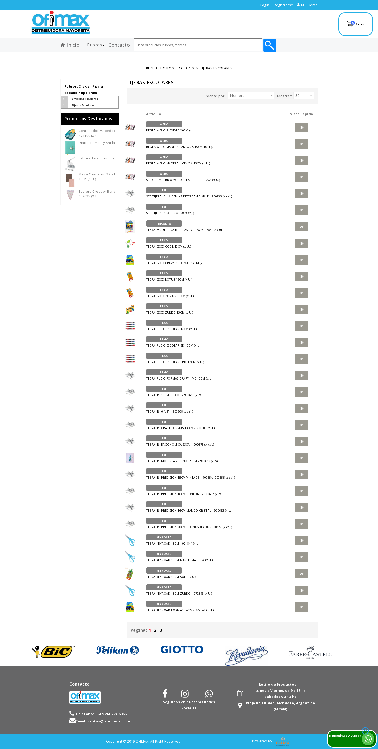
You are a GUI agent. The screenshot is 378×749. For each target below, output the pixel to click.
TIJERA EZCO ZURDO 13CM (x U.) (170, 309)
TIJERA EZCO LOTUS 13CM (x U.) (169, 276)
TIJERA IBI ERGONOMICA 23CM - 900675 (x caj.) (181, 441)
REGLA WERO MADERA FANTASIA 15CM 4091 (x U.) (184, 143)
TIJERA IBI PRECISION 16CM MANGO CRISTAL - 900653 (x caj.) (192, 507)
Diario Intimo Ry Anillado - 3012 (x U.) (109, 142)
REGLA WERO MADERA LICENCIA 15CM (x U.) (179, 160)
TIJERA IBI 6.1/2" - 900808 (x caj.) (170, 408)
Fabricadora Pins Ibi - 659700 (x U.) (107, 158)
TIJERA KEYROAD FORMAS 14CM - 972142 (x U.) (181, 606)
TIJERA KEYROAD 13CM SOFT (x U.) (171, 573)
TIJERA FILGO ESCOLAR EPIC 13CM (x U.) (175, 358)
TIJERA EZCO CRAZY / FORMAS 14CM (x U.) (177, 259)
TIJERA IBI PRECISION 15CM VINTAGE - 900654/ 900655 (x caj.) (192, 474)
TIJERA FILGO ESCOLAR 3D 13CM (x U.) (174, 342)
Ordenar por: (214, 96)
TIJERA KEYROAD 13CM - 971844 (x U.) (174, 540)
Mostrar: (284, 96)
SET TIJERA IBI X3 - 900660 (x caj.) (170, 209)
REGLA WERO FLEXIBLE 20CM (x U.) (171, 127)
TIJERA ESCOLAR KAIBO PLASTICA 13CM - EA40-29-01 (186, 226)
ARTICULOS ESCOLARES (175, 68)
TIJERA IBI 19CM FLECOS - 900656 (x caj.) (176, 391)
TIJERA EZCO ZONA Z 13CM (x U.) (170, 292)
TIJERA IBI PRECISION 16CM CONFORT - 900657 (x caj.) (187, 490)
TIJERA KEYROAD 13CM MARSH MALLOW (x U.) (180, 556)
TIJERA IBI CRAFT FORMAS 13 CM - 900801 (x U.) (181, 424)
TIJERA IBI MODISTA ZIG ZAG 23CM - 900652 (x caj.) (185, 457)
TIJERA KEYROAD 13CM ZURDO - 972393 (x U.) (180, 590)
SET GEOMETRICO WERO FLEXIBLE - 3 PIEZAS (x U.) (183, 176)
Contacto (119, 44)
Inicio (69, 44)
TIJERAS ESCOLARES (216, 68)
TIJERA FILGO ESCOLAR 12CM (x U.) (172, 325)
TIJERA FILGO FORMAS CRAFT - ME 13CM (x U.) (180, 375)
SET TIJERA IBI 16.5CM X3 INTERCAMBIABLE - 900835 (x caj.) (190, 193)
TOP (362, 724)
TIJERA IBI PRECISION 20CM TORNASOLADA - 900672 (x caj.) (191, 523)
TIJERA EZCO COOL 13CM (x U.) (169, 243)
